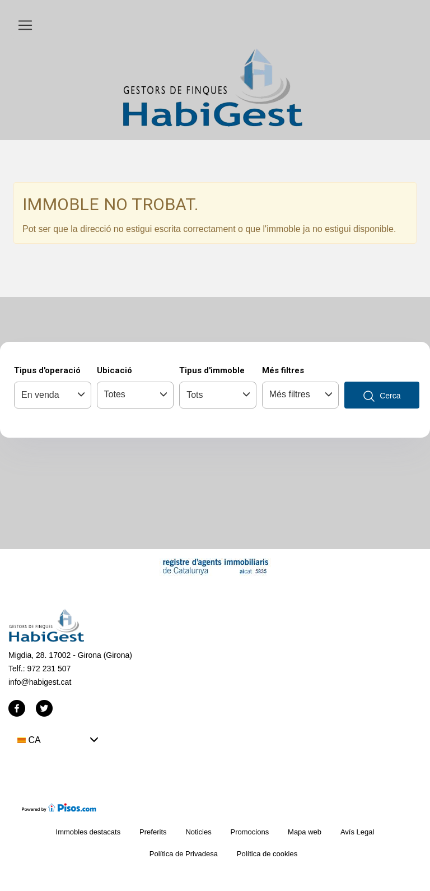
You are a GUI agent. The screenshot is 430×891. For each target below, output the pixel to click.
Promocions (250, 832)
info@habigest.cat (39, 681)
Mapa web (304, 832)
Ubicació (114, 370)
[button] (58, 740)
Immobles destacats (88, 832)
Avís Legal (357, 832)
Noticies (198, 832)
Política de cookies (267, 854)
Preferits (152, 832)
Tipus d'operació (47, 370)
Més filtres (283, 370)
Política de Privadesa (183, 854)
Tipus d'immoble (212, 370)
